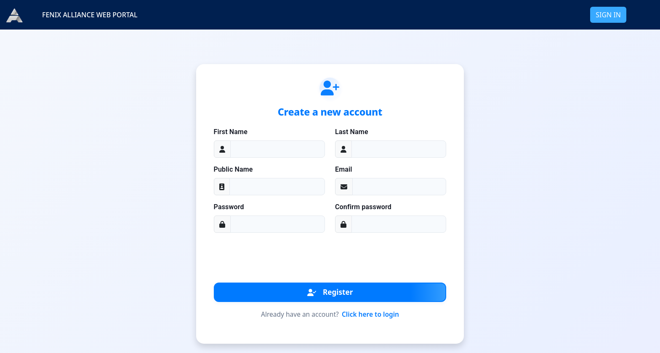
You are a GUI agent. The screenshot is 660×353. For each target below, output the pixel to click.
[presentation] (330, 256)
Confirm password (363, 207)
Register (330, 292)
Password (229, 207)
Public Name (233, 169)
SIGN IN (608, 14)
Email (343, 169)
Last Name (351, 132)
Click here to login (370, 314)
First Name (231, 132)
